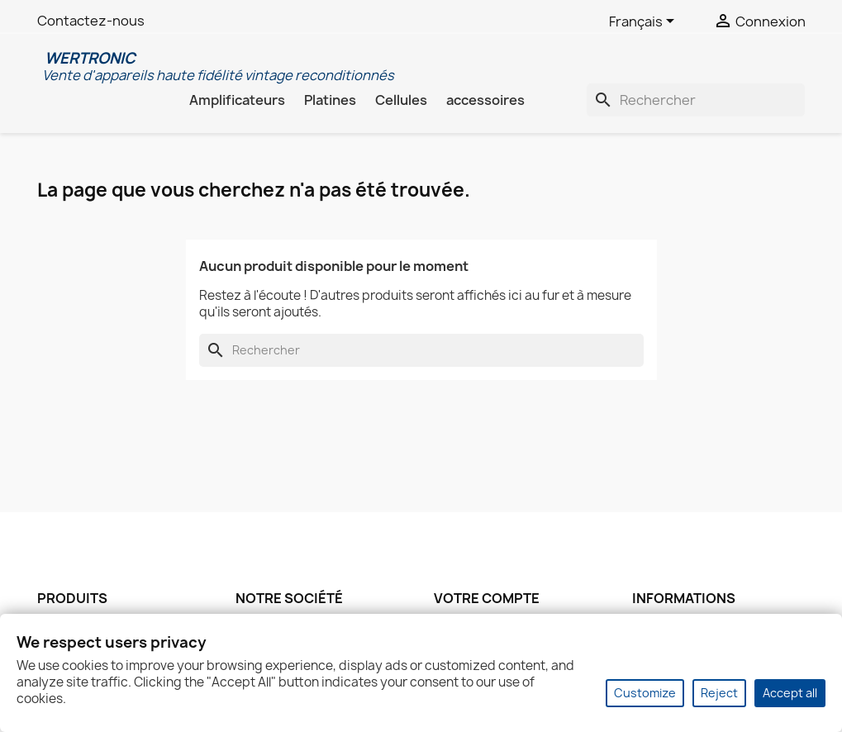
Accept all (790, 693)
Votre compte (487, 598)
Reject (719, 693)
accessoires (485, 100)
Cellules (401, 100)
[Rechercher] (696, 99)
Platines (330, 100)
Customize (645, 693)
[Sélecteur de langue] (644, 22)
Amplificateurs (237, 100)
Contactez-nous (91, 21)
